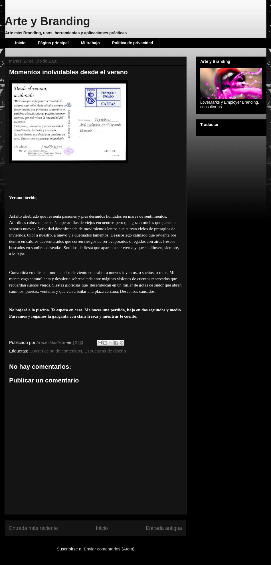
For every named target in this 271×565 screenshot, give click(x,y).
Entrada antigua (164, 528)
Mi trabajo (90, 43)
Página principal (53, 43)
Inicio (20, 43)
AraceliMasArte (51, 342)
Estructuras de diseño (105, 350)
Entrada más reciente (33, 528)
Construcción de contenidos (55, 350)
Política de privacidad (132, 43)
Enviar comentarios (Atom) (109, 548)
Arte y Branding (47, 21)
